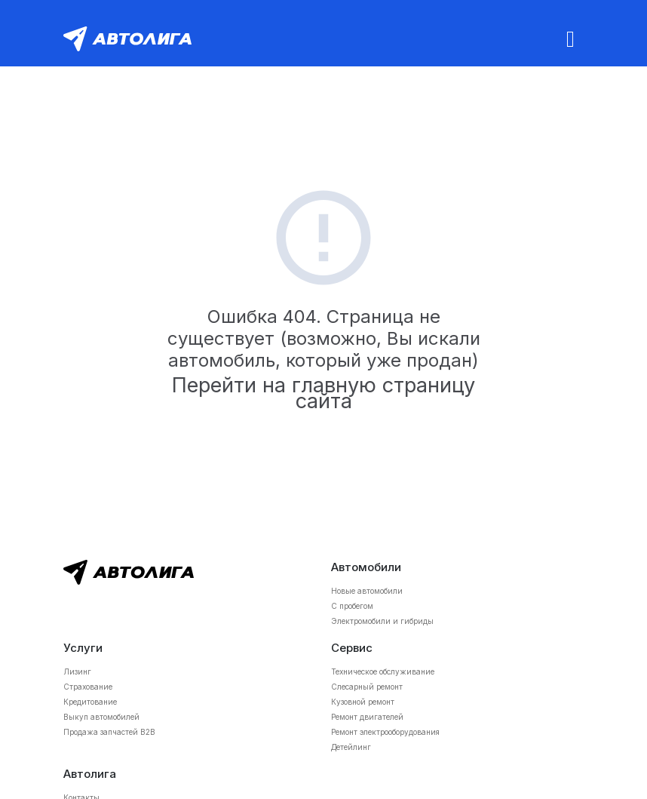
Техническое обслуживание (382, 671)
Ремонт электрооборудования (385, 731)
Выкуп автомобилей (101, 716)
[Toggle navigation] (570, 39)
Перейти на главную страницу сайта (323, 393)
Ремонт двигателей (367, 716)
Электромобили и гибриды (382, 620)
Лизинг (77, 671)
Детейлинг (351, 746)
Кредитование (90, 701)
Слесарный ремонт (367, 686)
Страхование (87, 686)
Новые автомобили (367, 590)
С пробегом (352, 605)
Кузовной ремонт (362, 701)
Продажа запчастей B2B (109, 731)
